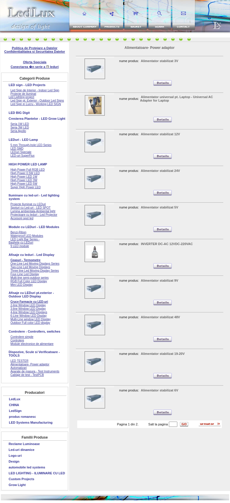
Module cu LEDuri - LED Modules (34, 227)
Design (14, 461)
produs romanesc (22, 416)
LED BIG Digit (19, 112)
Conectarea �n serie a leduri (35, 67)
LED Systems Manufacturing (30, 422)
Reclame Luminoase (24, 444)
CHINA (14, 405)
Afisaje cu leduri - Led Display (32, 254)
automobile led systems (27, 467)
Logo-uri (15, 455)
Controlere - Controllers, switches (35, 331)
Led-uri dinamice (22, 449)
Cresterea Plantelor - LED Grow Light (37, 118)
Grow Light (17, 485)
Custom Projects (21, 479)
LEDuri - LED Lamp (23, 139)
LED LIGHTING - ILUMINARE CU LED (37, 473)
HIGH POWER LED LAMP (28, 164)
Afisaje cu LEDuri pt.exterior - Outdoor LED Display (31, 294)
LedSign (15, 411)
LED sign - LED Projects (27, 85)
